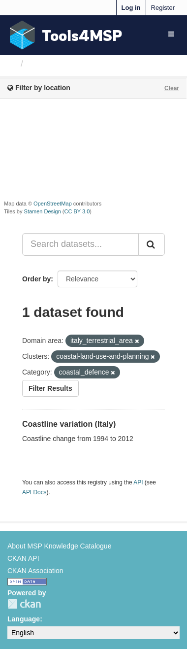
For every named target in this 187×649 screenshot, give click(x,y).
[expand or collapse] (171, 34)
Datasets (46, 63)
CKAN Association (35, 571)
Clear (171, 88)
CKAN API (23, 558)
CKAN (24, 604)
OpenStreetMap (52, 203)
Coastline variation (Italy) (69, 424)
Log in (131, 7)
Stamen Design (42, 211)
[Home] (11, 63)
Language (23, 619)
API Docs (34, 492)
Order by (36, 279)
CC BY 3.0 (77, 211)
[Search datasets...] (80, 244)
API (138, 482)
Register (163, 7)
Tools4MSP (82, 35)
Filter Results (50, 388)
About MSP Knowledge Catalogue (59, 546)
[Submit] (151, 244)
